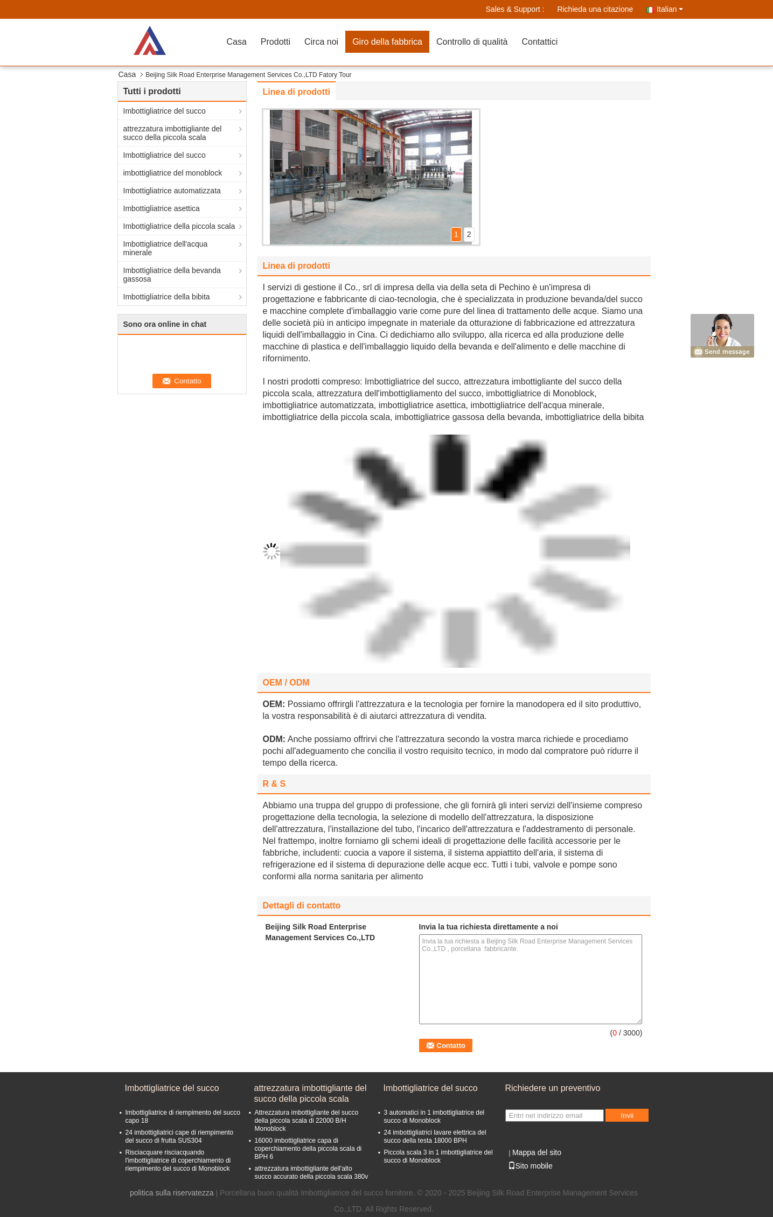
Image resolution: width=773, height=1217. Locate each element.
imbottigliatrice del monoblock (172, 173)
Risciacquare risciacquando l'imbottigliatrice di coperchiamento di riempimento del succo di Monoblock (178, 1160)
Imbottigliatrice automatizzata (172, 190)
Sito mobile (530, 1166)
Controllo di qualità (472, 41)
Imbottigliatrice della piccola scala (179, 226)
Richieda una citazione (595, 9)
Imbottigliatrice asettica (161, 208)
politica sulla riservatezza (172, 1192)
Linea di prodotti (296, 91)
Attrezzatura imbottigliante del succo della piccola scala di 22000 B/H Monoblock (307, 1120)
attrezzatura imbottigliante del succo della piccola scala (172, 133)
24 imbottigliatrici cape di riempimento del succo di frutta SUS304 (180, 1136)
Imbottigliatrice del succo (164, 111)
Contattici (540, 41)
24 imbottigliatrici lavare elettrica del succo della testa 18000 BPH (435, 1136)
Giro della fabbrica (387, 41)
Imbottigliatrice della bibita (166, 296)
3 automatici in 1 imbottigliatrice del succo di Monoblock (434, 1116)
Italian (670, 9)
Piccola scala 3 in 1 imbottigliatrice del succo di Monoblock (438, 1156)
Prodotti (275, 41)
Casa (237, 41)
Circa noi (321, 41)
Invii (627, 1115)
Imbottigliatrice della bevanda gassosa (172, 274)
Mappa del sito (536, 1152)
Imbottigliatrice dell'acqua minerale (165, 248)
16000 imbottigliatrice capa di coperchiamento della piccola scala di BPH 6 (308, 1148)
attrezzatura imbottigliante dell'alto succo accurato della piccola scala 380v (311, 1172)
